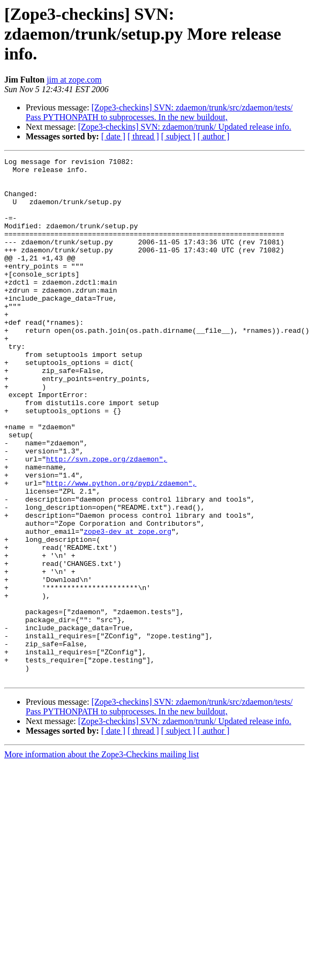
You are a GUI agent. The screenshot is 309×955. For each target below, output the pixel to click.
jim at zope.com (74, 79)
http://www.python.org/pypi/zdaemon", (121, 549)
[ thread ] (143, 136)
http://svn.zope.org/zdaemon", (106, 520)
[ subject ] (178, 136)
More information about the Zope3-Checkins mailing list (101, 858)
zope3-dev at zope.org (127, 606)
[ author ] (214, 136)
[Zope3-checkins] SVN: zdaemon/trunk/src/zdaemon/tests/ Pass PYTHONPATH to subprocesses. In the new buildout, (159, 112)
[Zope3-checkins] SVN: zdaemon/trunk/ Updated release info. (184, 126)
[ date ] (113, 136)
